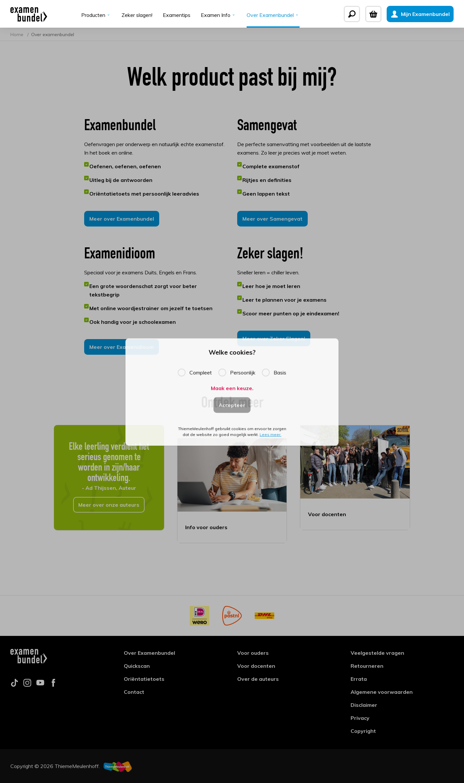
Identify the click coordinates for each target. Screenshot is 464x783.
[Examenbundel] (28, 14)
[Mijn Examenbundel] (420, 14)
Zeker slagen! (137, 15)
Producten (96, 15)
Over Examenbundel (273, 15)
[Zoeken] (352, 14)
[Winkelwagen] (373, 14)
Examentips (176, 15)
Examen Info (218, 15)
